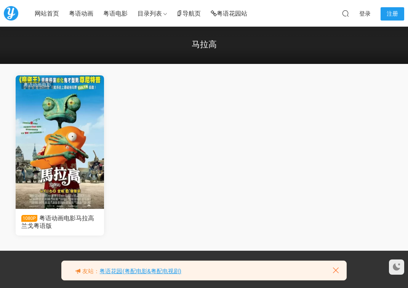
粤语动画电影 (37, 85)
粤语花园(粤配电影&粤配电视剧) (140, 271)
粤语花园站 (229, 14)
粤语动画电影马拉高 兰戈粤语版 (57, 222)
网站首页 (47, 13)
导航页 (188, 14)
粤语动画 (81, 13)
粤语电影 (115, 13)
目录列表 (150, 13)
